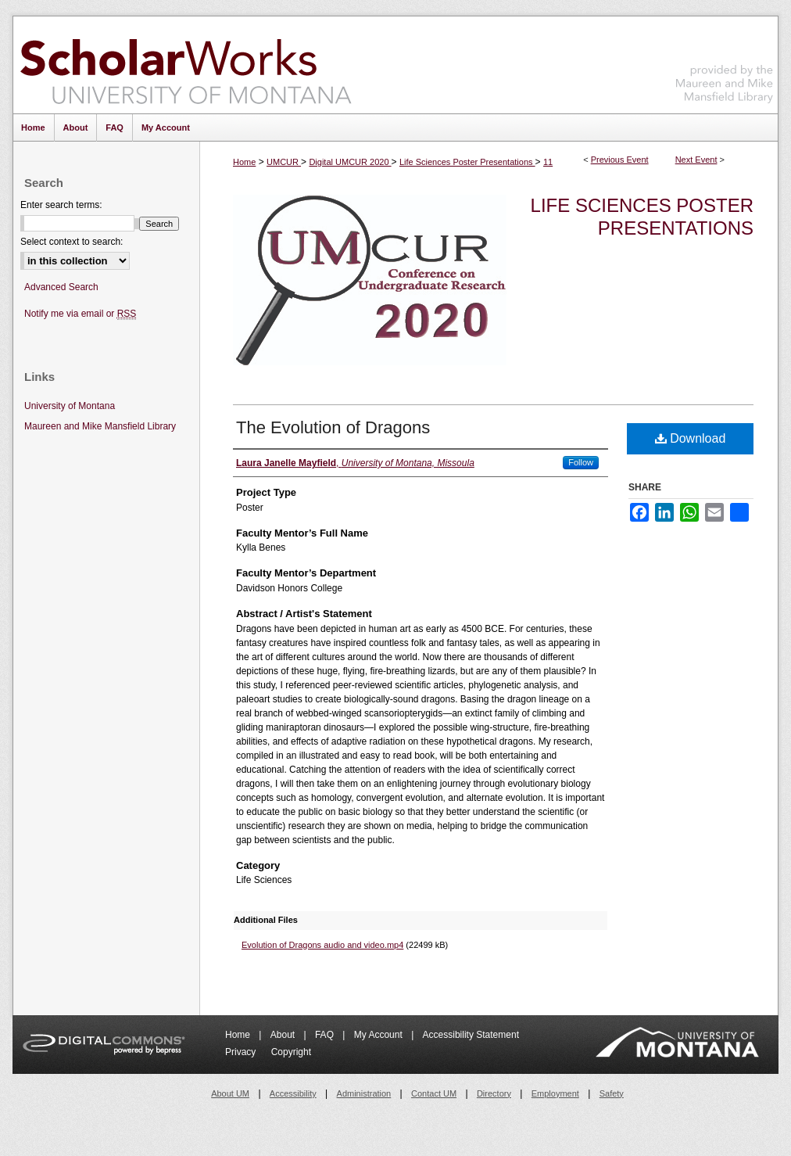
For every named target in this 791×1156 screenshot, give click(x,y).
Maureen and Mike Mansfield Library (724, 62)
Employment (555, 1093)
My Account (379, 1034)
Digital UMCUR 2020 (350, 162)
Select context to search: (71, 241)
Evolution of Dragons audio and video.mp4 (322, 945)
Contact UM (433, 1093)
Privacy (242, 1052)
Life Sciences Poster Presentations (467, 162)
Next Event (696, 159)
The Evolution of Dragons (333, 427)
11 (548, 162)
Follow (580, 462)
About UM (230, 1093)
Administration (364, 1093)
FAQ (325, 1034)
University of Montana (69, 405)
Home (244, 162)
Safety (612, 1093)
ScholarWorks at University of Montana (185, 64)
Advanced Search (61, 287)
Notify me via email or (80, 314)
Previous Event (620, 159)
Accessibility (293, 1093)
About (284, 1034)
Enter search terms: (61, 204)
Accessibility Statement (471, 1034)
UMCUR (284, 162)
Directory (494, 1093)
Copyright (291, 1052)
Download (690, 438)
